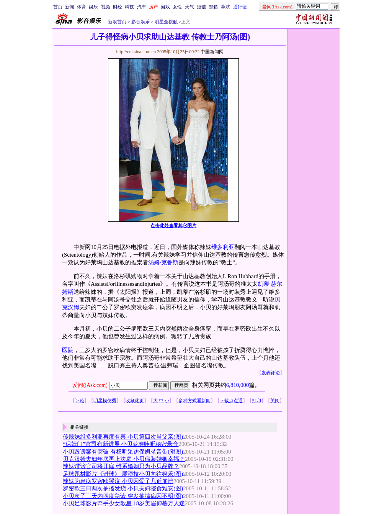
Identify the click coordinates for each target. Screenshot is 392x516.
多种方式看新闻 (194, 400)
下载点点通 (231, 400)
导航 (225, 7)
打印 (256, 400)
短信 (201, 7)
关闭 (274, 400)
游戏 (165, 7)
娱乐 (93, 7)
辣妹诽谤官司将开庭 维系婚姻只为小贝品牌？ (121, 466)
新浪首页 (117, 22)
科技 (129, 7)
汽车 (141, 7)
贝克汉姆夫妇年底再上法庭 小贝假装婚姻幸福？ (124, 459)
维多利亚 (222, 247)
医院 (68, 350)
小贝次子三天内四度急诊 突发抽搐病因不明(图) (123, 496)
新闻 (69, 7)
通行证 (240, 7)
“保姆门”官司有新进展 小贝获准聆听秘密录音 (120, 444)
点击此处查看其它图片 (173, 225)
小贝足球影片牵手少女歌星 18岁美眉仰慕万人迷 (124, 503)
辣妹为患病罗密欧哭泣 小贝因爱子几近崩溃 (118, 481)
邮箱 (213, 7)
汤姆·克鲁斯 (163, 262)
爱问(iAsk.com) (89, 385)
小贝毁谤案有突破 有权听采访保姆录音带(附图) (123, 452)
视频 (105, 7)
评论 (79, 400)
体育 (81, 7)
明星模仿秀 (104, 400)
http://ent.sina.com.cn (136, 51)
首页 (57, 7)
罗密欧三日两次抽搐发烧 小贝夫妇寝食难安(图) (123, 488)
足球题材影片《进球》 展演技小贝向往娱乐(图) (123, 474)
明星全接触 (166, 22)
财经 (117, 7)
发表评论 (270, 372)
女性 (177, 7)
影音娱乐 (140, 22)
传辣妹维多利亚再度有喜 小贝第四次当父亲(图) (123, 437)
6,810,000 (237, 385)
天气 (189, 7)
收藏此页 (135, 400)
